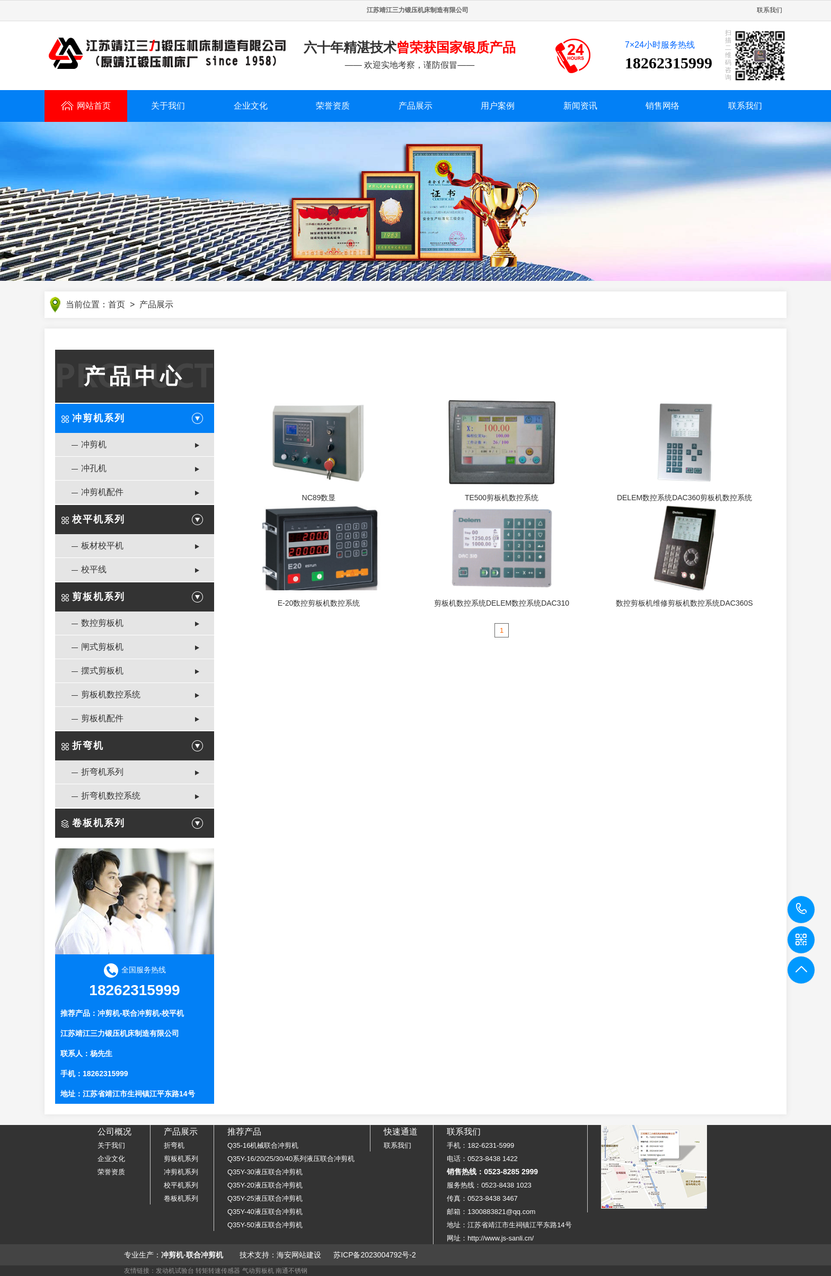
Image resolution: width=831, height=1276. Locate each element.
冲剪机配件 (102, 492)
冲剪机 (94, 444)
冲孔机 (94, 468)
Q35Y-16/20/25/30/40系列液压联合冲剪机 (291, 1159)
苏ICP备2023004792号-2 (374, 1255)
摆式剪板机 (102, 670)
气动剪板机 (258, 1270)
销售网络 (662, 105)
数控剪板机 (102, 622)
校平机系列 (98, 519)
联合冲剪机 (141, 1013)
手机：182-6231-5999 (480, 1145)
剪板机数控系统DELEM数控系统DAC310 (501, 603)
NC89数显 (319, 497)
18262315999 (802, 909)
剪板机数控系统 (110, 694)
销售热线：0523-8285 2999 (492, 1171)
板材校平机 (102, 545)
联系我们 (769, 10)
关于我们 (168, 105)
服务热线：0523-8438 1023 (489, 1185)
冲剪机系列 (98, 418)
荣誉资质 (333, 105)
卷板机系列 (98, 823)
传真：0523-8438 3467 (482, 1198)
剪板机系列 (98, 596)
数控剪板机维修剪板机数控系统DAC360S (684, 603)
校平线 (94, 569)
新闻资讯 (580, 105)
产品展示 (415, 105)
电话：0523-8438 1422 (482, 1159)
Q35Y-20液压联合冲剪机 (265, 1185)
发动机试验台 (175, 1270)
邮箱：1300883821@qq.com (491, 1212)
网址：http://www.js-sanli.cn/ (490, 1238)
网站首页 (86, 105)
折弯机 (88, 745)
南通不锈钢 (291, 1270)
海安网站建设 (299, 1255)
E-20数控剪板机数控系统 (319, 603)
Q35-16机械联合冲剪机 (262, 1145)
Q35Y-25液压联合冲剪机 (265, 1198)
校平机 (173, 1013)
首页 (116, 304)
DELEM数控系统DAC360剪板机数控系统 (684, 497)
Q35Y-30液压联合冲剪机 (265, 1172)
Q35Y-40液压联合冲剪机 (265, 1212)
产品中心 (134, 376)
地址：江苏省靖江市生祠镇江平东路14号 (509, 1225)
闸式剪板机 (102, 646)
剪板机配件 (102, 718)
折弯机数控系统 (110, 795)
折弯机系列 (102, 771)
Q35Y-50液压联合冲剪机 (265, 1225)
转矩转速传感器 (218, 1270)
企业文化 (251, 105)
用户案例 (498, 105)
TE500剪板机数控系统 (501, 497)
